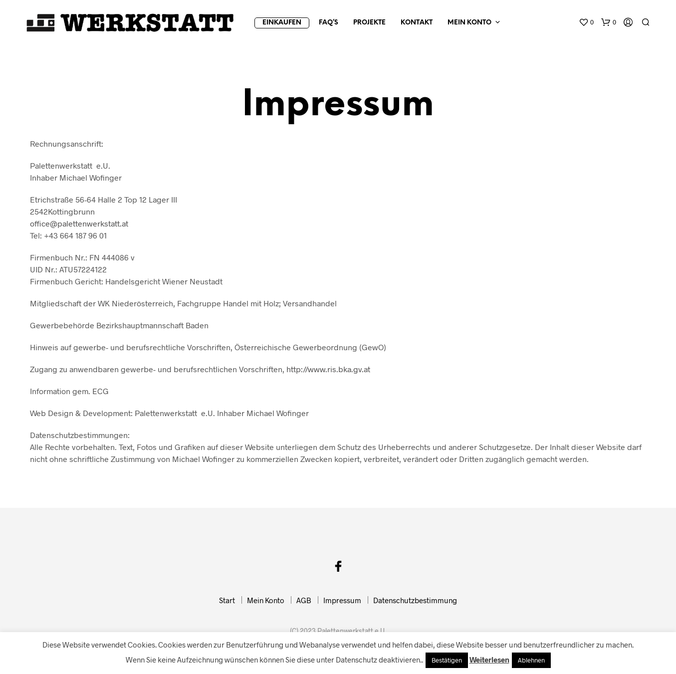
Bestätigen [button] (447, 660)
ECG (100, 391)
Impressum (342, 600)
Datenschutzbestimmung (415, 600)
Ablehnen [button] (531, 660)
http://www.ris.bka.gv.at (328, 369)
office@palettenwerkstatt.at (79, 223)
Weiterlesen (489, 659)
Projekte (369, 22)
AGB (303, 600)
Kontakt (417, 22)
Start (227, 600)
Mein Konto (469, 22)
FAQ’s (328, 22)
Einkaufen (281, 22)
